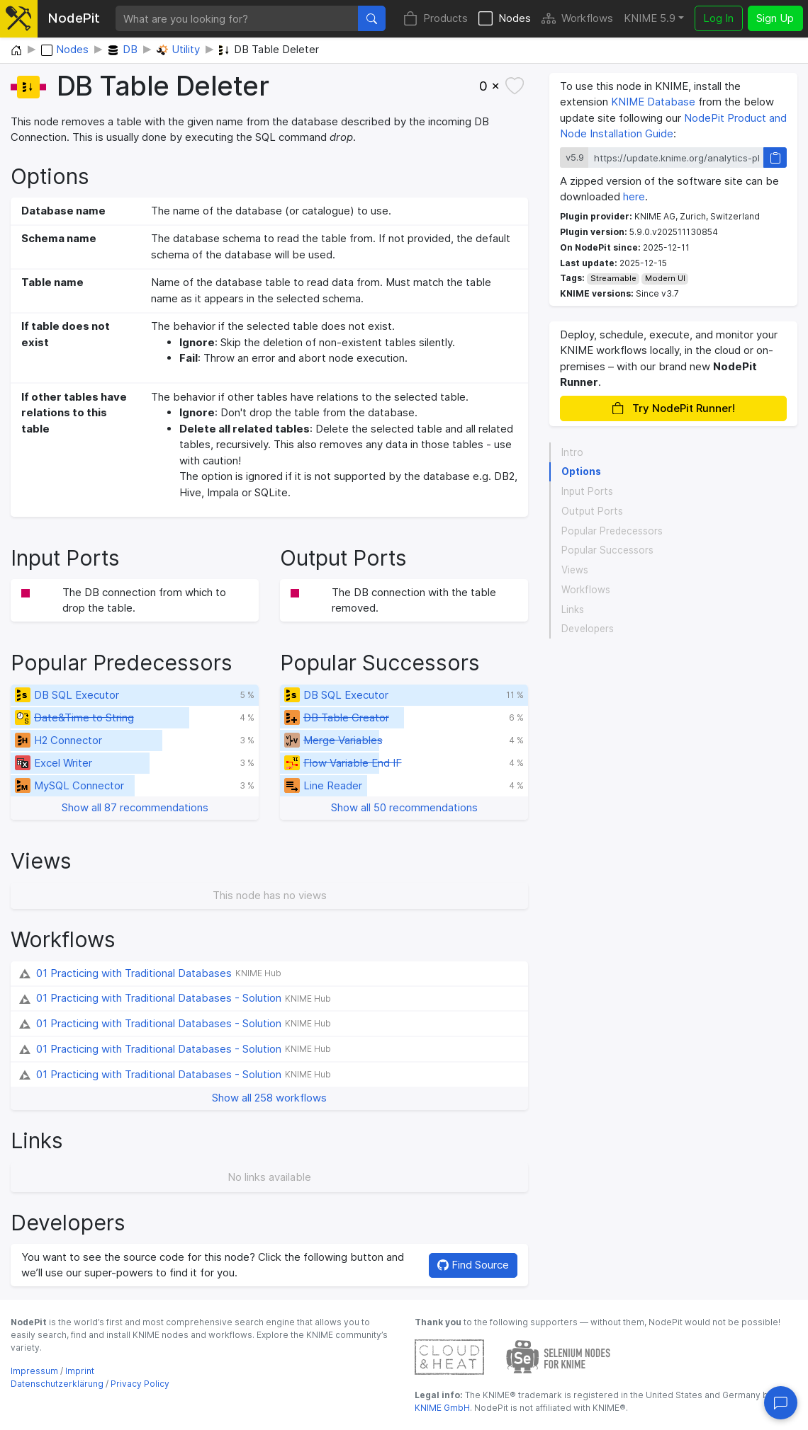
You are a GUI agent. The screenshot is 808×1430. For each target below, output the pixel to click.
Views (574, 570)
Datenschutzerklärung (57, 1383)
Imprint (79, 1371)
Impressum (34, 1371)
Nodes (504, 19)
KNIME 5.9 (649, 18)
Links (572, 609)
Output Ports (592, 511)
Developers (587, 628)
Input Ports (587, 491)
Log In (718, 18)
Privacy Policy (140, 1383)
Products (435, 19)
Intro (572, 452)
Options (581, 471)
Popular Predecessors (612, 531)
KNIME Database (653, 101)
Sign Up (775, 18)
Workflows (577, 19)
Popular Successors (607, 550)
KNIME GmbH (442, 1407)
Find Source (473, 1264)
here (634, 196)
